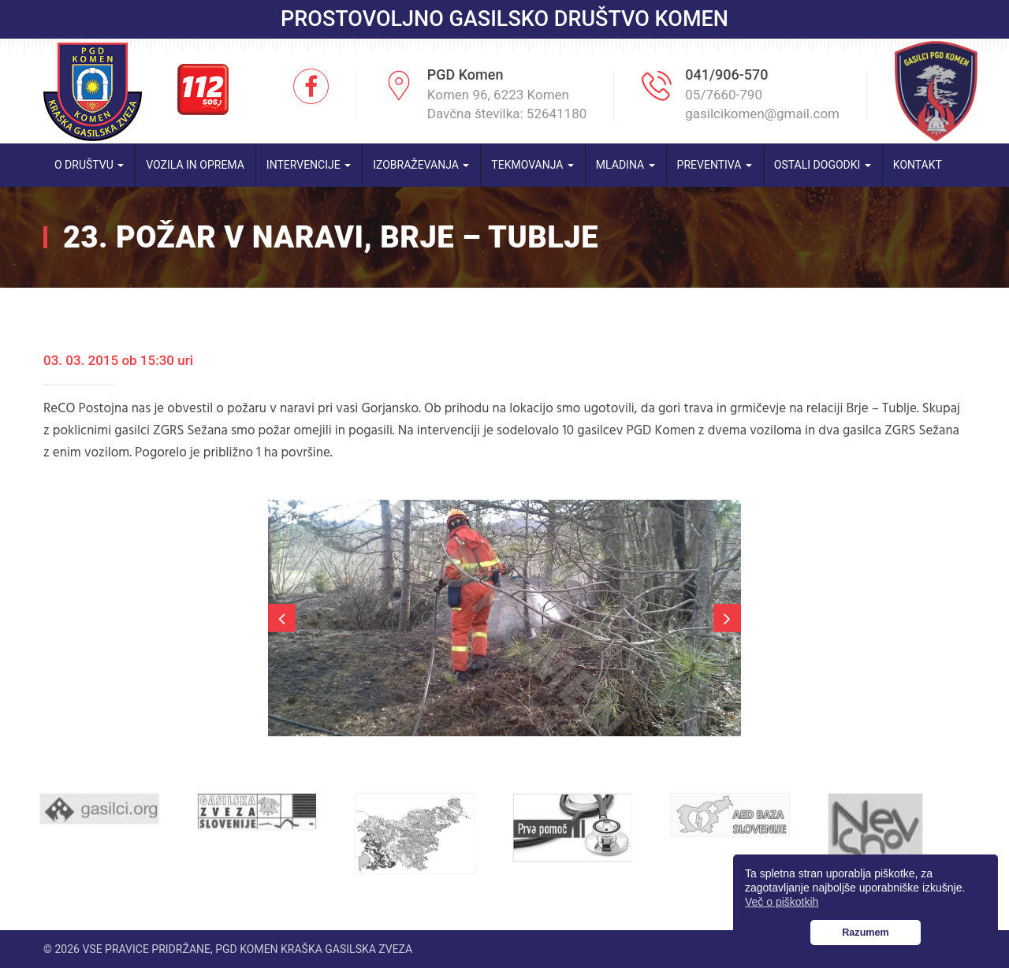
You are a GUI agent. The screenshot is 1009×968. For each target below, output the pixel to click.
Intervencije (308, 164)
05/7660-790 (723, 94)
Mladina (625, 164)
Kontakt (917, 164)
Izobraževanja (421, 164)
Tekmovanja (532, 164)
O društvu (89, 164)
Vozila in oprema (195, 164)
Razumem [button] (865, 932)
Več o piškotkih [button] (781, 901)
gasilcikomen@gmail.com (762, 113)
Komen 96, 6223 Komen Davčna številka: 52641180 (507, 104)
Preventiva (714, 164)
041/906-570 (726, 74)
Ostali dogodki (822, 164)
